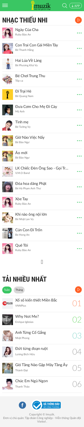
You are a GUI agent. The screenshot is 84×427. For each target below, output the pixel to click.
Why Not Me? (27, 316)
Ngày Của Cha (26, 30)
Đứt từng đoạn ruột (31, 349)
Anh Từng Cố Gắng (30, 332)
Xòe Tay (21, 199)
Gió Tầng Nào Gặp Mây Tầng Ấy (41, 365)
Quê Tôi (21, 245)
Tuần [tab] (7, 290)
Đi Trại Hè (23, 91)
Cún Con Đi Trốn (28, 230)
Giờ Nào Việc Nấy (30, 137)
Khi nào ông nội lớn (31, 214)
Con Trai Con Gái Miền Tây (36, 45)
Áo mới (21, 153)
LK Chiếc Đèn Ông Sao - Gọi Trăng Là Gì (42, 168)
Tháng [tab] (19, 290)
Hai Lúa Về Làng (28, 60)
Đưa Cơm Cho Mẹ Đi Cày (36, 107)
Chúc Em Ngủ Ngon (31, 381)
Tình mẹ (21, 122)
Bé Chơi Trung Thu (30, 76)
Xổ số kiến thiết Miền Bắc (36, 300)
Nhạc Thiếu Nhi (24, 20)
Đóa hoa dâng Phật (30, 184)
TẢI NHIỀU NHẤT (24, 279)
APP (75, 6)
